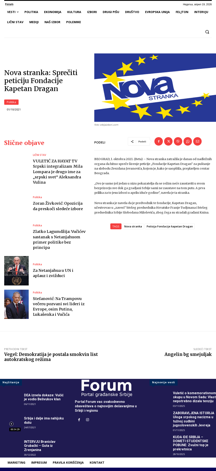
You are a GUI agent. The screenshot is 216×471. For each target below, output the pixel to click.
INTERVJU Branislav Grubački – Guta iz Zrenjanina (39, 446)
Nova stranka (133, 226)
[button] (207, 31)
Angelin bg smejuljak (188, 354)
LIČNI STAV (39, 155)
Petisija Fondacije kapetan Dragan (170, 226)
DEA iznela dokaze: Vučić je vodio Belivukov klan (43, 397)
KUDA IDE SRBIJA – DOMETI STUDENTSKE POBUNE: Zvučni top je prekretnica (191, 443)
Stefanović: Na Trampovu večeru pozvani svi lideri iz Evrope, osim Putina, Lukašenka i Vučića (59, 306)
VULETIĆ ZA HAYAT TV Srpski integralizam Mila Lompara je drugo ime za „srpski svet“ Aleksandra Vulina (57, 172)
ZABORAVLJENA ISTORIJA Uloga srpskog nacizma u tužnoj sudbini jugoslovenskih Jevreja (194, 419)
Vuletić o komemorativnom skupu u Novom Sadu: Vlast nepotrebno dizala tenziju (194, 397)
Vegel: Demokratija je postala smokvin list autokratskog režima (51, 357)
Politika (11, 102)
